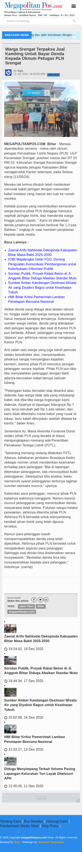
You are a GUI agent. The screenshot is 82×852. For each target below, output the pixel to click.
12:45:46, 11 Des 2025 (23, 786)
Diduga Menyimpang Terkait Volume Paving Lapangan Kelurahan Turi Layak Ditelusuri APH (39, 773)
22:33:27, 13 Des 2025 (23, 749)
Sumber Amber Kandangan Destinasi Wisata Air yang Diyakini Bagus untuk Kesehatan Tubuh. (42, 287)
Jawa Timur (53, 75)
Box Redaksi (33, 821)
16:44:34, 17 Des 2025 (23, 681)
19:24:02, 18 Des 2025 (23, 649)
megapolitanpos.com (22, 611)
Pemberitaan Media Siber (19, 826)
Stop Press (50, 826)
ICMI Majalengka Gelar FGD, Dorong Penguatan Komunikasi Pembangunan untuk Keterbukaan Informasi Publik (42, 264)
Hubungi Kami (57, 821)
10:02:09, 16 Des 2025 (23, 717)
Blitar (40, 606)
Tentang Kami (10, 821)
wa (45, 600)
